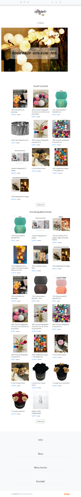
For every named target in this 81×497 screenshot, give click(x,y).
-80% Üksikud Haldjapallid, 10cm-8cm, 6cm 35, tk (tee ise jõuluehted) (40, 327)
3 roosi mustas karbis (59, 355)
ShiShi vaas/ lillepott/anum (19, 140)
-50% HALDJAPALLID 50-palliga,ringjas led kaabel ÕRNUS (60, 238)
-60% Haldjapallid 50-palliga (20, 196)
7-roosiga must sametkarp (60, 383)
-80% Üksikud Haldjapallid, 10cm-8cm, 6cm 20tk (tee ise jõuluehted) (40, 112)
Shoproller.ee (67, 494)
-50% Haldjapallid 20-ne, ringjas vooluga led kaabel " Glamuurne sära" (20, 268)
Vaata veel (40, 205)
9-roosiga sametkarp (18, 411)
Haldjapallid (15, 494)
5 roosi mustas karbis (38, 168)
